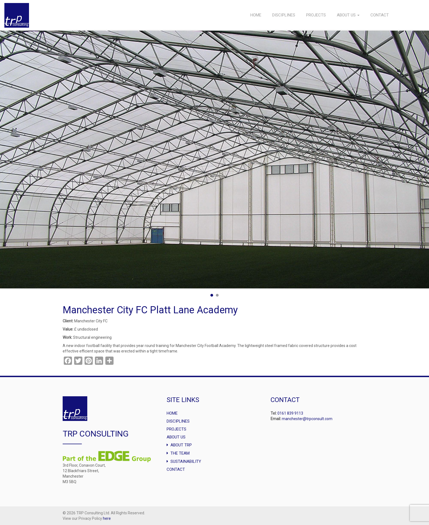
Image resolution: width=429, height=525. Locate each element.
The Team (180, 453)
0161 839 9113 (290, 413)
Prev (7, 159)
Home (255, 15)
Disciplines (283, 15)
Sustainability (185, 461)
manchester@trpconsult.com (307, 419)
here (107, 518)
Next (422, 159)
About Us (348, 15)
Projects (316, 15)
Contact (379, 15)
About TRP (181, 445)
